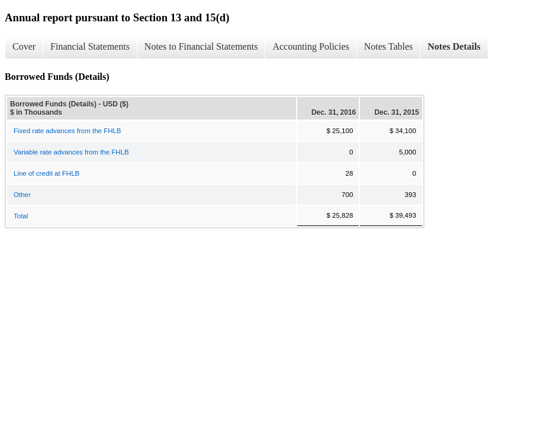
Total (21, 216)
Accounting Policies (310, 46)
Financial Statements (90, 46)
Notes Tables (388, 46)
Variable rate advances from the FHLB (71, 152)
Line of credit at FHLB (46, 173)
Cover (24, 46)
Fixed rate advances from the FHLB (67, 130)
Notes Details (453, 46)
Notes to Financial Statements (201, 46)
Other (22, 194)
